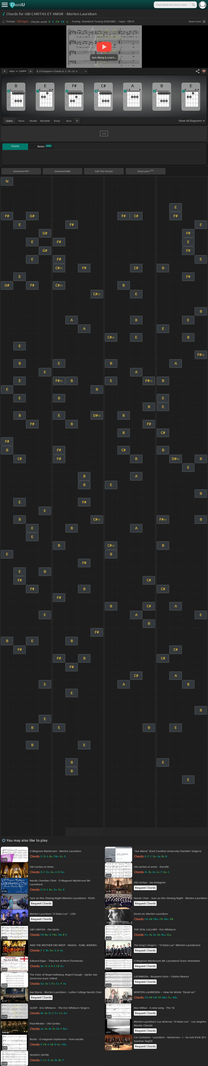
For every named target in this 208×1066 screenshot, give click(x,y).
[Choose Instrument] (77, 120)
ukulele (33, 120)
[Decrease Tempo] (4, 71)
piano (21, 120)
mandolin (45, 120)
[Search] (193, 4)
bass (69, 120)
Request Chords (145, 887)
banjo (57, 120)
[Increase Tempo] (31, 71)
